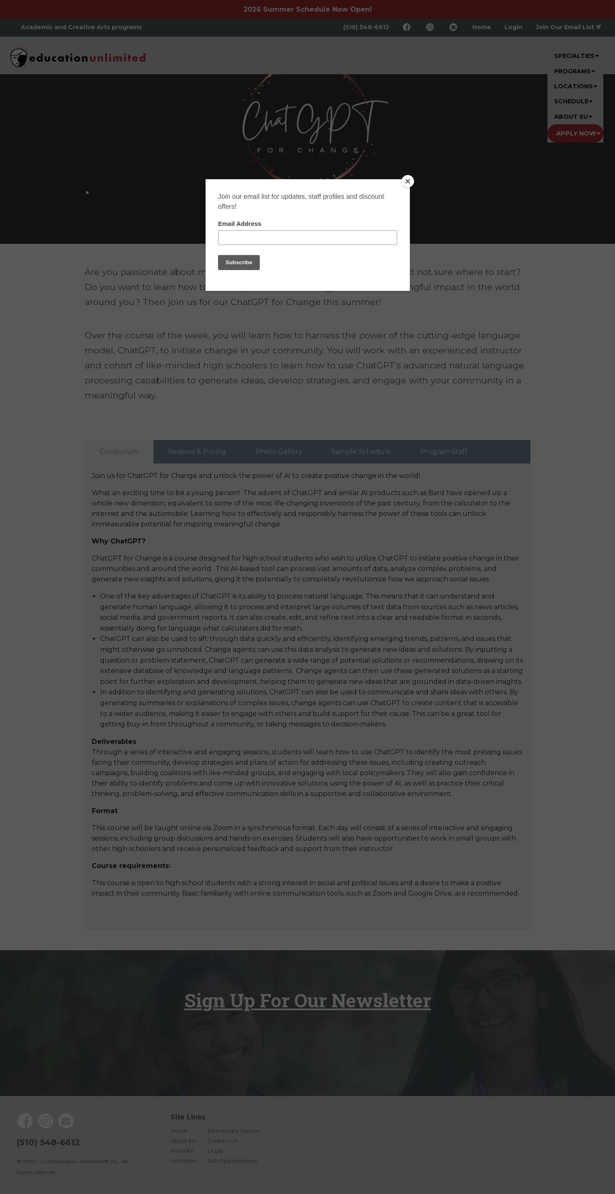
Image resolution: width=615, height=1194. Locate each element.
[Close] (408, 181)
